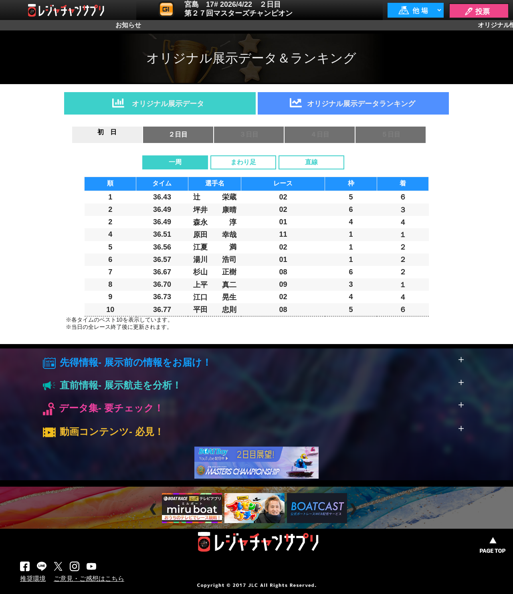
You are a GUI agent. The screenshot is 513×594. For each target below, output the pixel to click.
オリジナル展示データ (168, 104)
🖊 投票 (477, 12)
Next (354, 509)
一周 (175, 162)
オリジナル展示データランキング (361, 104)
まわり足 (243, 162)
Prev (154, 509)
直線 (311, 162)
